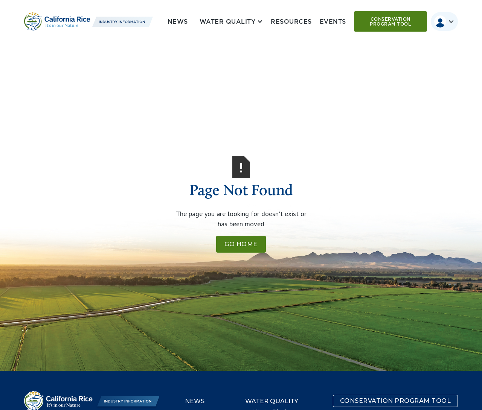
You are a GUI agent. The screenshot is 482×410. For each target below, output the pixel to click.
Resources (291, 21)
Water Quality (271, 401)
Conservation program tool (390, 21)
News (178, 21)
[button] (229, 21)
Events (333, 21)
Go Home (241, 244)
